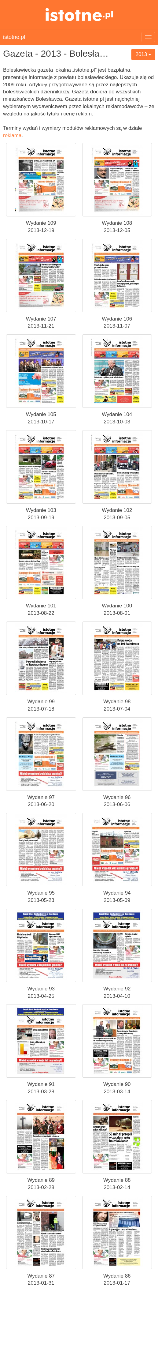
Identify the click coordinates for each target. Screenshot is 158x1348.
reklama (12, 135)
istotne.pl (79, 14)
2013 (143, 54)
